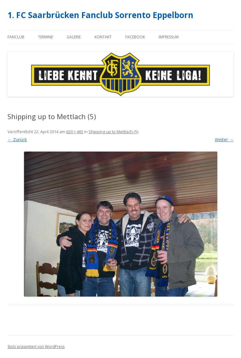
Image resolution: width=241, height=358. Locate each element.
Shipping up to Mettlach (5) (113, 131)
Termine (45, 37)
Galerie (74, 37)
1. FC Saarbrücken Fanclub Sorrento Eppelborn (100, 15)
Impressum (169, 37)
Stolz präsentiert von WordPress (36, 346)
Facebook (135, 37)
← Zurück (17, 140)
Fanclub (15, 37)
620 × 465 (74, 131)
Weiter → (224, 140)
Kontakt (103, 37)
